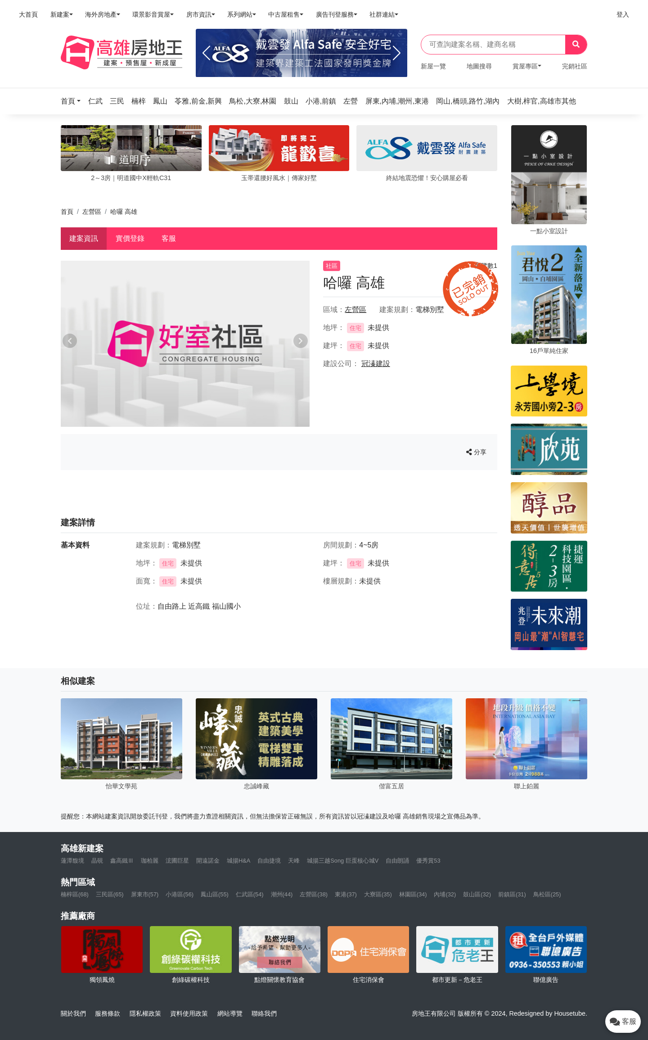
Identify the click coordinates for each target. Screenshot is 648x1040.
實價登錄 (130, 238)
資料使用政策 (189, 1013)
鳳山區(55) (215, 894)
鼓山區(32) (477, 894)
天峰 (294, 860)
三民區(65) (110, 894)
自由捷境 (269, 860)
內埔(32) (445, 894)
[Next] (397, 53)
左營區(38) (314, 894)
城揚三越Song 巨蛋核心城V (342, 860)
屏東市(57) (145, 894)
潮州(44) (282, 894)
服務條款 (107, 1013)
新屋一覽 (433, 66)
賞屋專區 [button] (525, 66)
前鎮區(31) (512, 894)
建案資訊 (83, 238)
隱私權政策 (145, 1013)
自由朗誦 (397, 860)
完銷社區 (574, 66)
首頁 (67, 211)
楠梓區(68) (75, 894)
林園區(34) (413, 894)
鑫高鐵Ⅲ (122, 860)
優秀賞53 (428, 860)
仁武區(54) (250, 894)
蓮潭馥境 (72, 860)
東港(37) (346, 894)
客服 (169, 238)
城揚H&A (238, 860)
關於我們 (73, 1013)
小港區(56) (180, 894)
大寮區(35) (378, 894)
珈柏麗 (149, 860)
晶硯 (97, 860)
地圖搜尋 (479, 66)
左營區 (91, 211)
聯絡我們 (264, 1013)
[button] (73, 101)
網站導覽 (230, 1013)
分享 (476, 452)
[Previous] (206, 53)
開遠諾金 (208, 860)
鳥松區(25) (547, 894)
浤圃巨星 (177, 860)
